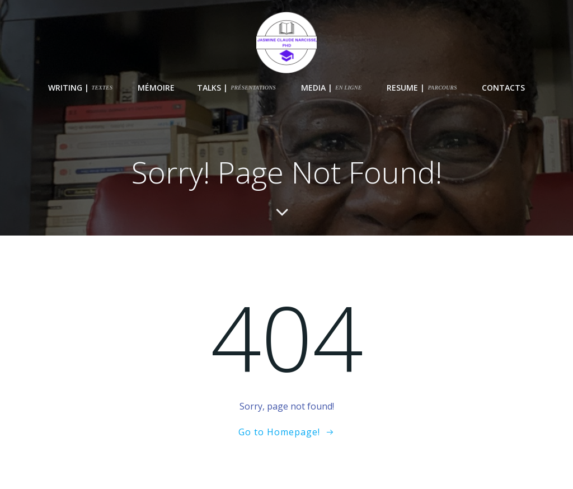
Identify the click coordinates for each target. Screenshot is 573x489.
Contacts (503, 87)
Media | (331, 87)
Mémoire (156, 87)
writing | (80, 87)
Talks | (236, 87)
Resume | (422, 87)
